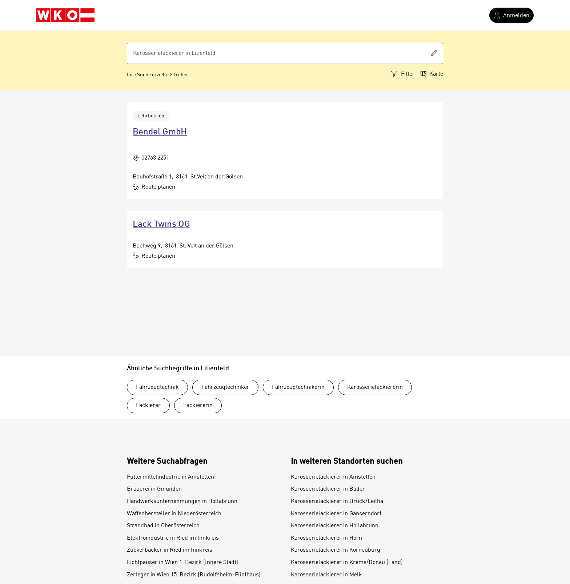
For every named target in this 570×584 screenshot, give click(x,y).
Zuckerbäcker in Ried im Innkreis (169, 550)
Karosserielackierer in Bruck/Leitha (337, 501)
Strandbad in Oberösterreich (163, 526)
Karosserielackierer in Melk (326, 575)
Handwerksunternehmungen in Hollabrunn (182, 501)
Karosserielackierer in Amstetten (333, 477)
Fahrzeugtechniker (225, 387)
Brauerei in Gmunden (154, 489)
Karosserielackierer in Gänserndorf (336, 514)
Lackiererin (198, 405)
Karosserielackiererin (375, 387)
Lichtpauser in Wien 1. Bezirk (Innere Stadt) (182, 562)
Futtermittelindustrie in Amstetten (170, 477)
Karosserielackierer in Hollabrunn (334, 526)
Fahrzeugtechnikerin (298, 387)
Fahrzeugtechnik (157, 387)
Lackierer (148, 405)
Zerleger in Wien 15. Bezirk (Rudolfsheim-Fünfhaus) (194, 575)
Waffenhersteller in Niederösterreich (174, 514)
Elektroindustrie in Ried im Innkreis (173, 538)
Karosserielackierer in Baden (328, 489)
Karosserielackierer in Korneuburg (335, 550)
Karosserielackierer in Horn (326, 538)
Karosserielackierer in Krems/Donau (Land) (347, 562)
